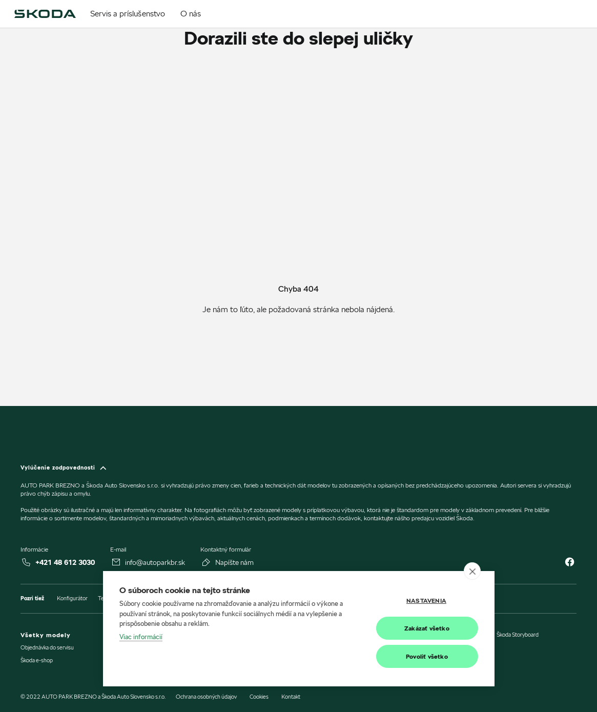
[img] (44, 14)
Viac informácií (140, 637)
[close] (472, 571)
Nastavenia (426, 600)
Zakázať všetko (426, 628)
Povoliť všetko (427, 656)
